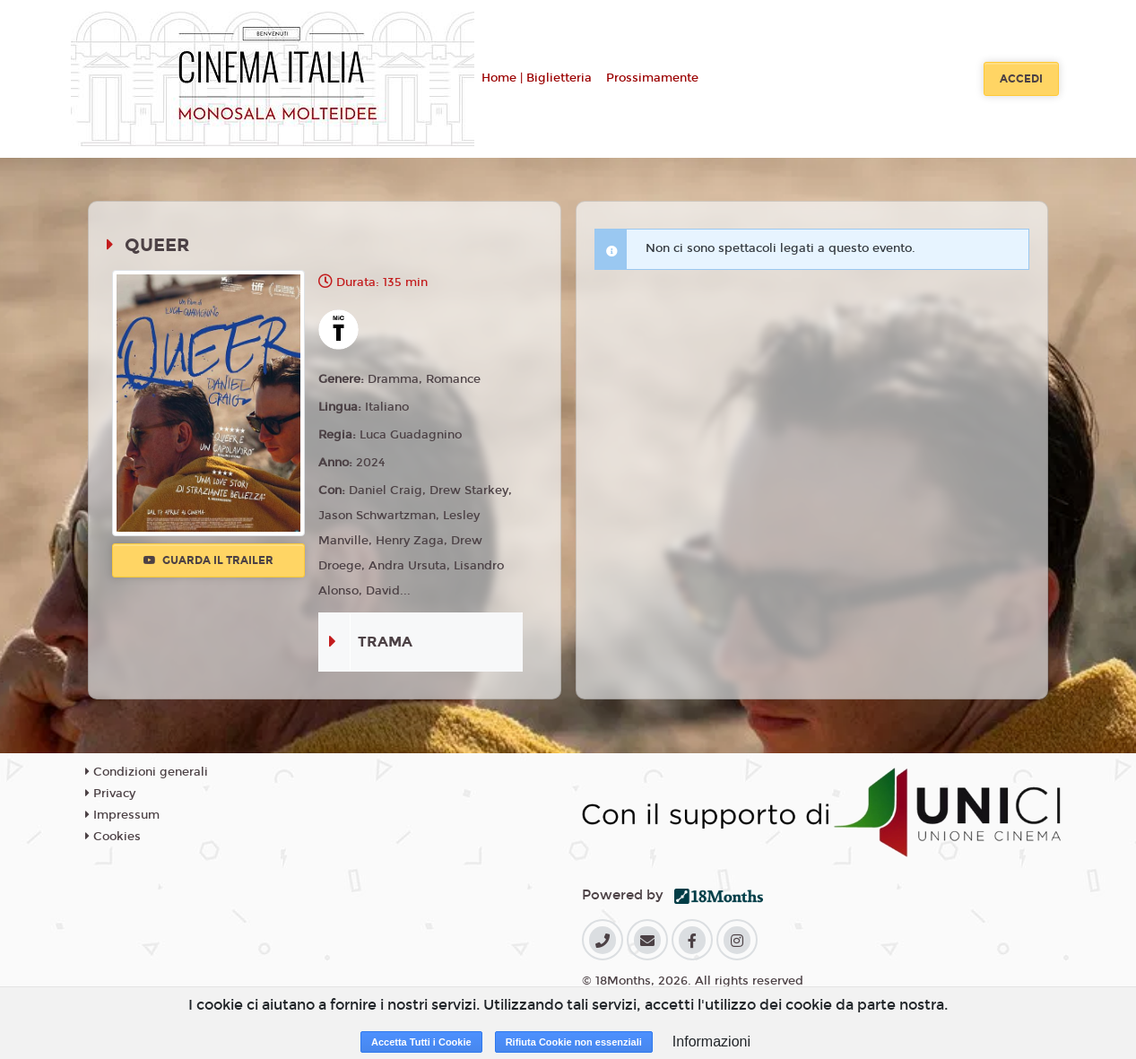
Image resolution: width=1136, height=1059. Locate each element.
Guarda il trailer (208, 560)
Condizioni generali (146, 772)
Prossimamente (652, 78)
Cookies (113, 836)
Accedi (1021, 79)
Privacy (110, 793)
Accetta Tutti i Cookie (421, 1042)
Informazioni (711, 1041)
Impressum (122, 815)
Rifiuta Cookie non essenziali (574, 1042)
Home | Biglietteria (536, 78)
